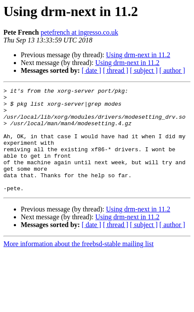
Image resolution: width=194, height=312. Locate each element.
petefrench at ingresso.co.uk (79, 32)
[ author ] (172, 70)
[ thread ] (115, 70)
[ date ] (91, 70)
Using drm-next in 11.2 (138, 54)
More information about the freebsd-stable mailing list (78, 264)
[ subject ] (144, 70)
